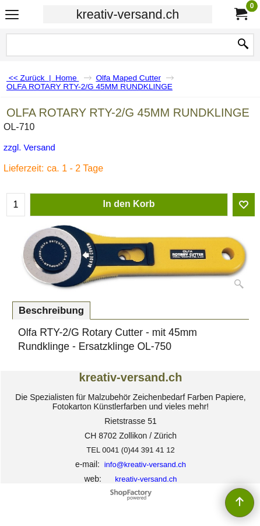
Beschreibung (51, 310)
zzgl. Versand (29, 147)
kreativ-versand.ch (127, 14)
